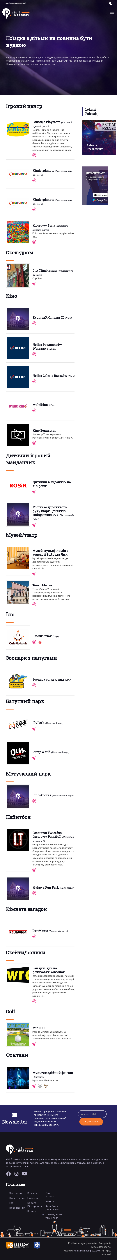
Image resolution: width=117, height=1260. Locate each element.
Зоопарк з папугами (48, 679)
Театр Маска (42, 585)
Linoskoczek (41, 795)
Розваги (32, 1193)
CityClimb (40, 270)
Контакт (32, 1211)
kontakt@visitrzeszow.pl (15, 3)
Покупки (32, 1198)
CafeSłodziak (42, 636)
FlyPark (38, 723)
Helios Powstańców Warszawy (47, 346)
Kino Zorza (40, 430)
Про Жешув (16, 1193)
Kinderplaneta (43, 171)
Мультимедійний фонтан (52, 1073)
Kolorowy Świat (44, 225)
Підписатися (91, 1121)
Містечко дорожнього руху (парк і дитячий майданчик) (49, 511)
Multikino (40, 405)
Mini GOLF (40, 1028)
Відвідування (17, 1198)
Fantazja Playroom (46, 122)
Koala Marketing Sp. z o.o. (88, 1250)
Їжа (11, 1202)
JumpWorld (41, 752)
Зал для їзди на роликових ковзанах (48, 970)
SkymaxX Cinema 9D (48, 318)
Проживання (17, 1207)
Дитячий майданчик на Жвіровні (51, 484)
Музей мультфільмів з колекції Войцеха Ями (50, 552)
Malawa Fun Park (45, 887)
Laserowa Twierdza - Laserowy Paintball (48, 835)
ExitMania (40, 931)
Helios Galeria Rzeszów (49, 376)
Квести (50, 1201)
